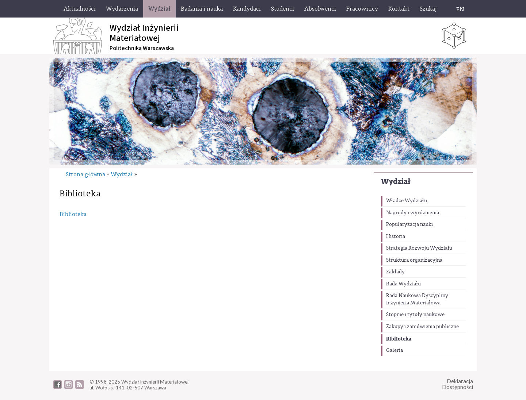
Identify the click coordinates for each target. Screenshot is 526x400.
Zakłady (395, 272)
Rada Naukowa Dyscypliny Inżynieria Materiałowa (417, 299)
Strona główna (85, 174)
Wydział (396, 181)
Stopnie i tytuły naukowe (415, 314)
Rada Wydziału (403, 284)
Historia (395, 236)
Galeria (394, 350)
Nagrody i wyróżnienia (412, 212)
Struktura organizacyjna (414, 260)
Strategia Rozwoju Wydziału (419, 248)
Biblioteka (398, 338)
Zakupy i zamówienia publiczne (422, 326)
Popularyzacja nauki (409, 224)
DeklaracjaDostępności (457, 384)
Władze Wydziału (406, 200)
